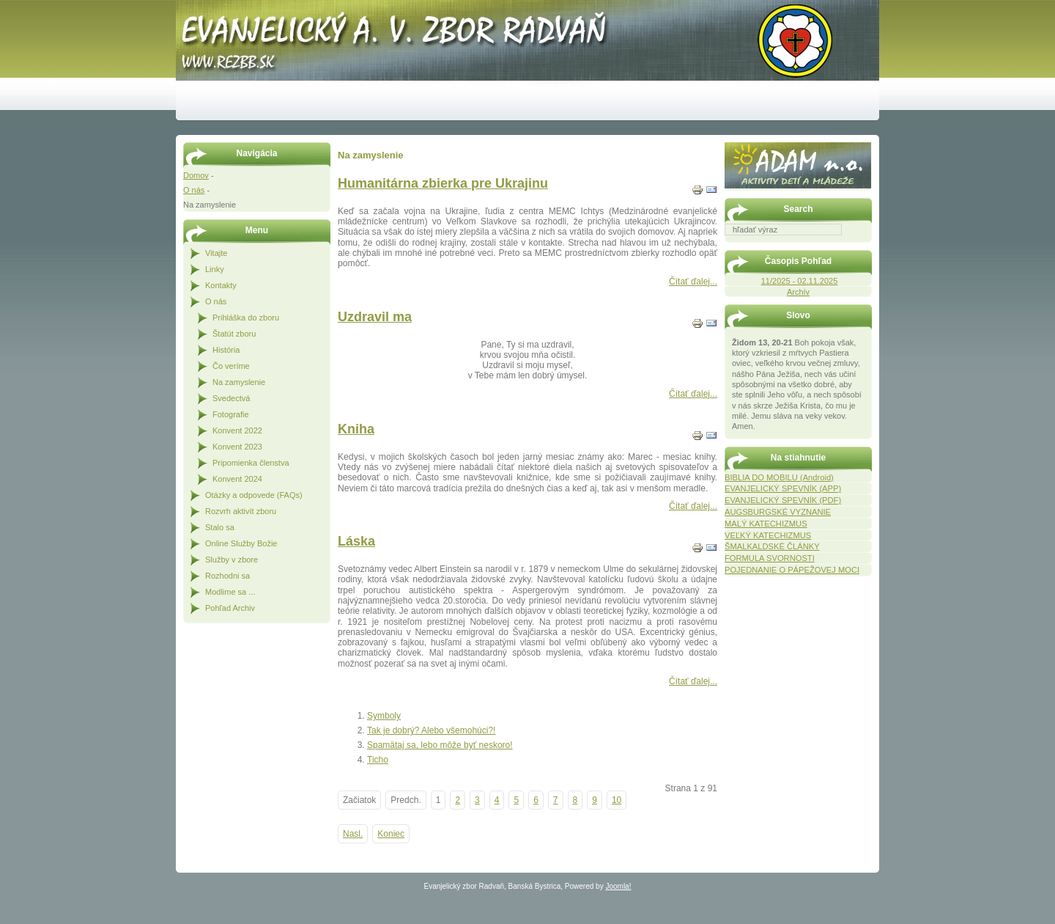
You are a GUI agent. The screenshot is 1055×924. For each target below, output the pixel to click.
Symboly (384, 716)
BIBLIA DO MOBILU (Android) (779, 477)
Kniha (356, 429)
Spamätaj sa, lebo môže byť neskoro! (440, 745)
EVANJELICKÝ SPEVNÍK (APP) (783, 488)
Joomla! (618, 886)
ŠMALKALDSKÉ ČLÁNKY (772, 546)
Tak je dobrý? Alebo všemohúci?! (431, 730)
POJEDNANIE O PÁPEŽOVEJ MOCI (792, 569)
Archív (798, 291)
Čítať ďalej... (693, 281)
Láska (356, 541)
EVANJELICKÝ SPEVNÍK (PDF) (783, 500)
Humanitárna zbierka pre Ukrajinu (443, 183)
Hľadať (864, 245)
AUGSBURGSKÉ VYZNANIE (778, 511)
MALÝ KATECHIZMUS (766, 523)
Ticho (377, 760)
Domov (196, 175)
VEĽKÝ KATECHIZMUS (768, 535)
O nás (193, 190)
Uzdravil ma (375, 316)
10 (616, 800)
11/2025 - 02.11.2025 (799, 280)
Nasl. (353, 834)
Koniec (390, 834)
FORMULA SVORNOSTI (770, 558)
